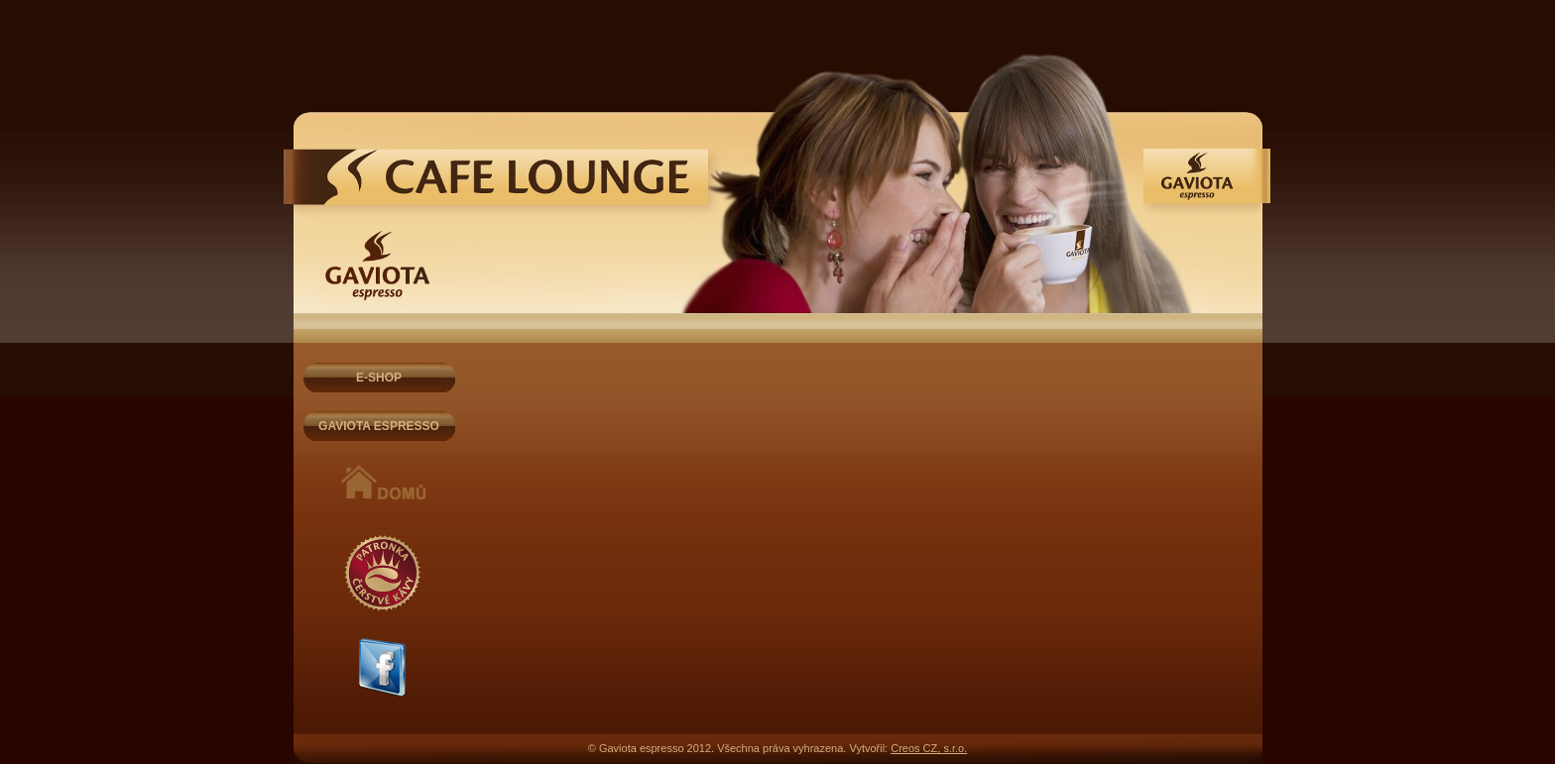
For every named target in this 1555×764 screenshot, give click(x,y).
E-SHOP (379, 377)
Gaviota (503, 185)
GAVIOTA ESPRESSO (378, 426)
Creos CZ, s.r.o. (929, 748)
